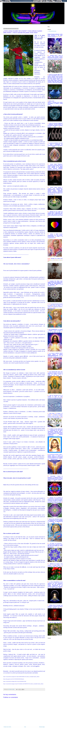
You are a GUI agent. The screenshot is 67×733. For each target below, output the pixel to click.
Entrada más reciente (7, 726)
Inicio (25, 726)
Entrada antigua (42, 726)
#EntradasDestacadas (52, 31)
